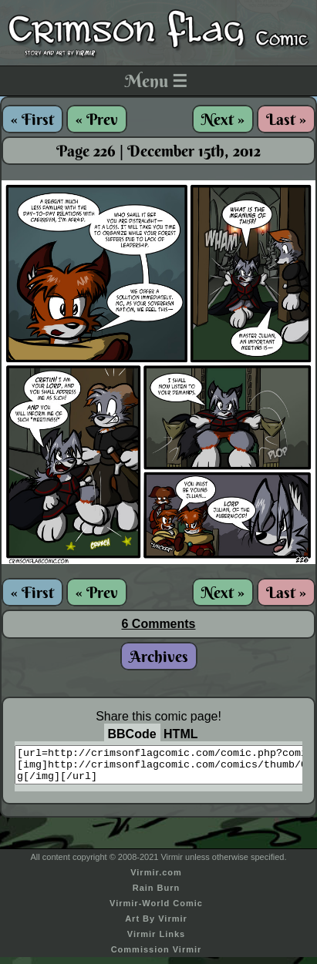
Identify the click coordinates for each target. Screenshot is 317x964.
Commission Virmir (156, 956)
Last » (286, 119)
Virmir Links (156, 941)
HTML (180, 734)
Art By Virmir (156, 925)
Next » (222, 119)
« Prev (97, 119)
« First (32, 119)
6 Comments (158, 623)
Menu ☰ (156, 81)
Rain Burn (156, 894)
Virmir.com (156, 879)
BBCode (132, 734)
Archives (159, 656)
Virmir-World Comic (156, 910)
